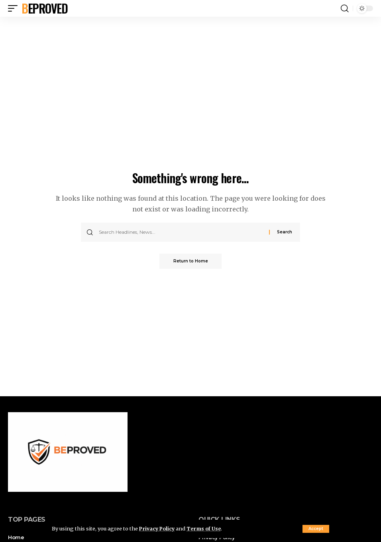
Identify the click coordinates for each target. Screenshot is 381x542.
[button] (315, 529)
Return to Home (190, 261)
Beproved (44, 8)
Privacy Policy (158, 528)
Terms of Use (206, 528)
